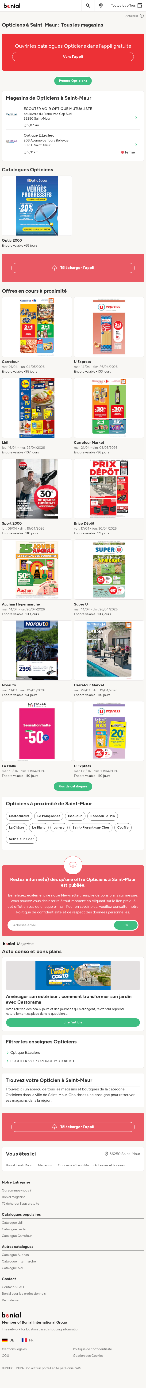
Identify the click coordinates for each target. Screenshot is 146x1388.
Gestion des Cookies (88, 1356)
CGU (5, 1356)
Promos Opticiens (73, 81)
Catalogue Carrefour (17, 1236)
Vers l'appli (73, 56)
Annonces (135, 15)
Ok (125, 925)
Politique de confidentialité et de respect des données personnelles (72, 912)
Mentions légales (14, 1349)
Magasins (45, 1165)
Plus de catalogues (73, 786)
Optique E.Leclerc (23, 1052)
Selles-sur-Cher (21, 839)
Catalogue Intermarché (19, 1261)
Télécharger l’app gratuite (20, 1204)
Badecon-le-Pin (102, 816)
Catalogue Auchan (15, 1255)
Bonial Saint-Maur (19, 1165)
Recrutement (12, 1300)
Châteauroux (19, 816)
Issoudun (75, 816)
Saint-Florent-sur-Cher (91, 828)
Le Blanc (39, 828)
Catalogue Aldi (12, 1268)
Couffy (123, 828)
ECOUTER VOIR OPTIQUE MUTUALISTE (41, 1061)
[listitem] (37, 212)
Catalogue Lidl (12, 1223)
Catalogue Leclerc (15, 1229)
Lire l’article (73, 1022)
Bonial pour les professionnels (24, 1294)
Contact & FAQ (13, 1287)
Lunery (59, 828)
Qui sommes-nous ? (16, 1190)
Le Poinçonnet (48, 816)
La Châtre (16, 828)
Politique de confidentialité (92, 1349)
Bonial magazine (14, 1197)
